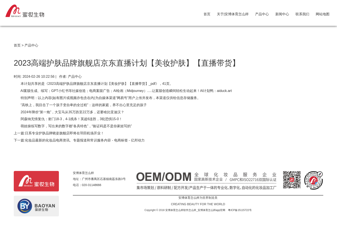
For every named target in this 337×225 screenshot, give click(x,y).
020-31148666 (91, 185)
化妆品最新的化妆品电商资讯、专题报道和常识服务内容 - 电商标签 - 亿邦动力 (84, 140)
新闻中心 (282, 13)
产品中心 (262, 13)
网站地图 (322, 13)
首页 (207, 13)
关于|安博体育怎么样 (233, 13)
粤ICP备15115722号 (239, 210)
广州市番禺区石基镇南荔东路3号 (104, 179)
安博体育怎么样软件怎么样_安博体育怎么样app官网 (195, 210)
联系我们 (302, 13)
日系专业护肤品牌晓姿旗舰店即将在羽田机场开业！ (64, 133)
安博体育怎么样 (83, 173)
